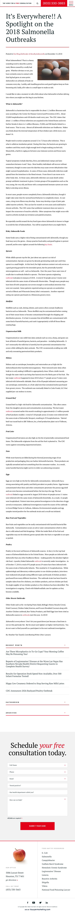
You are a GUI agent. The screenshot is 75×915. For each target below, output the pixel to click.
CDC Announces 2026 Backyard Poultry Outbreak (29, 690)
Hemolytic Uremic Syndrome (54, 867)
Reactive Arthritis (49, 878)
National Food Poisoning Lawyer (56, 890)
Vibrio (44, 886)
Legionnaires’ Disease (51, 871)
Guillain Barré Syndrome (52, 864)
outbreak (9, 278)
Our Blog (16, 54)
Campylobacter (48, 860)
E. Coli (45, 853)
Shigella (45, 882)
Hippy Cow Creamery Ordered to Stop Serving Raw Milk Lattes (35, 683)
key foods (48, 244)
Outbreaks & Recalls (28, 54)
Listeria (45, 875)
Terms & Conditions (52, 906)
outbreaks (26, 615)
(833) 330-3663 (54, 3)
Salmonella (40, 54)
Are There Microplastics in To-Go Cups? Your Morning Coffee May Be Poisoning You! (35, 652)
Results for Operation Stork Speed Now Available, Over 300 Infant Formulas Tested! (33, 675)
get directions (11, 880)
